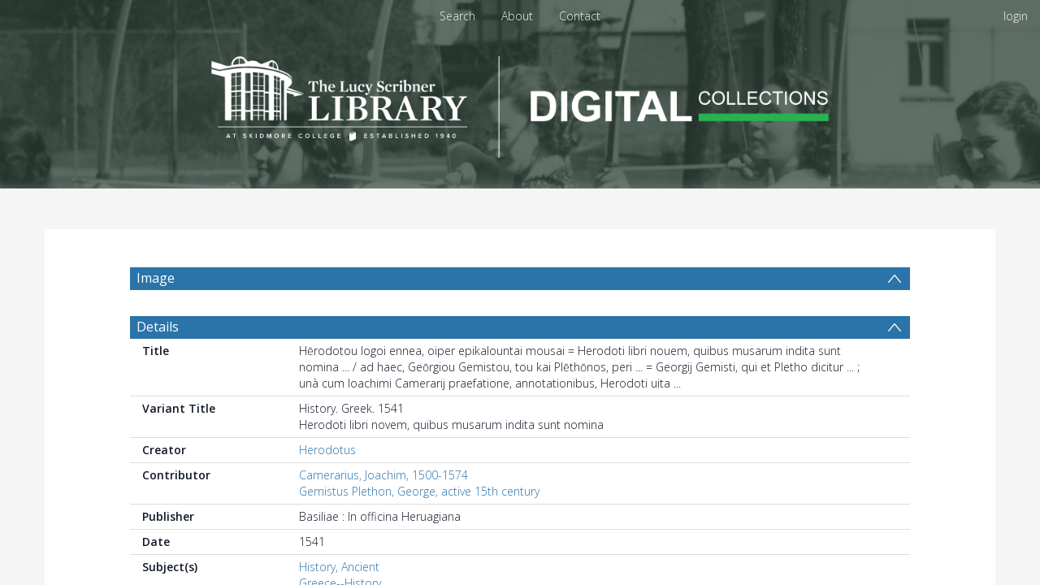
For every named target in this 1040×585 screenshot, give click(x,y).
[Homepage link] (520, 103)
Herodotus (327, 449)
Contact (579, 16)
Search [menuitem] (457, 16)
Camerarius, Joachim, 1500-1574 (383, 475)
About (517, 16)
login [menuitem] (1015, 16)
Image (155, 278)
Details (157, 327)
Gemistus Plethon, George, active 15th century (419, 491)
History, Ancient (339, 566)
